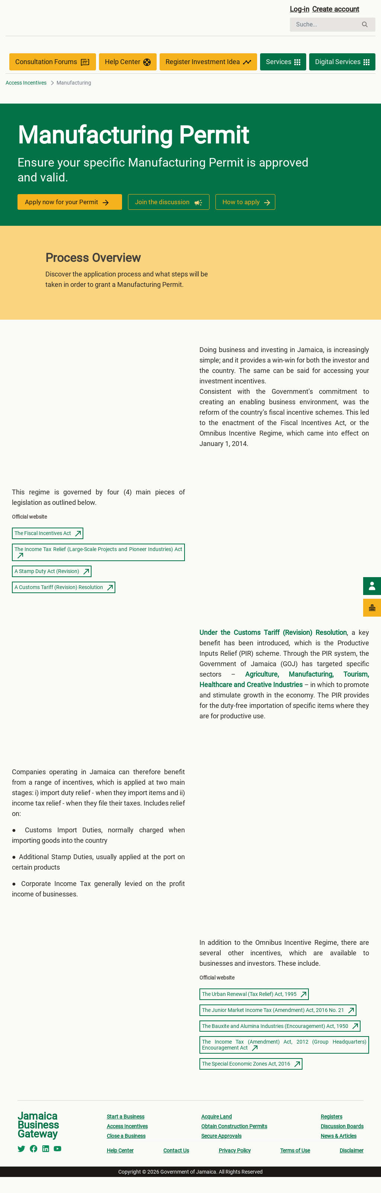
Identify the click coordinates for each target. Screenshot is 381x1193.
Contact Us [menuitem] (176, 1167)
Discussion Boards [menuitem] (342, 1142)
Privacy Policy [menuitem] (235, 1167)
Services (283, 64)
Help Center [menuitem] (120, 1167)
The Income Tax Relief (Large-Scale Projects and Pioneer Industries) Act (98, 557)
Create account (338, 10)
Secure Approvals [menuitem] (221, 1152)
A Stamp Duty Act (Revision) (52, 576)
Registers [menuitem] (331, 1133)
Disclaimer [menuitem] (352, 1167)
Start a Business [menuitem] (125, 1133)
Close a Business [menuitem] (126, 1152)
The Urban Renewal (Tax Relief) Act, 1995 (254, 1010)
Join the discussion (166, 204)
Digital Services (342, 64)
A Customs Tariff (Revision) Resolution (64, 592)
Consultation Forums (52, 63)
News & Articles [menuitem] (338, 1152)
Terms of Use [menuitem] (295, 1167)
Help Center (128, 64)
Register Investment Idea (208, 64)
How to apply (245, 204)
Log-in (300, 10)
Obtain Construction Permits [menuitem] (234, 1142)
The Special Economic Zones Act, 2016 (251, 1080)
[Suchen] (324, 25)
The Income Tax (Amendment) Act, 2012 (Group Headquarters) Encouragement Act (284, 1061)
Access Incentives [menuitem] (127, 1142)
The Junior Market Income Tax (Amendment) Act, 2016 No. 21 (278, 1026)
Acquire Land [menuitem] (216, 1133)
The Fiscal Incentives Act (48, 538)
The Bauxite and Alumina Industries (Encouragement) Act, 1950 (280, 1042)
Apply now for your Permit (68, 204)
